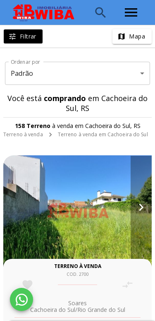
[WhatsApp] (21, 299)
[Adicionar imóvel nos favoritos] (27, 284)
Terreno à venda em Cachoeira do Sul (103, 134)
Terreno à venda (23, 134)
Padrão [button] (22, 73)
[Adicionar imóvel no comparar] (127, 284)
